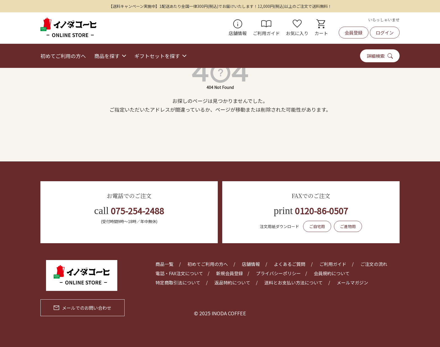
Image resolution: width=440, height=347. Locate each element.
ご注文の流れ (373, 264)
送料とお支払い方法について (293, 282)
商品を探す (107, 55)
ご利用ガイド (266, 28)
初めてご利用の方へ (63, 55)
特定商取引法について (177, 282)
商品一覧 (164, 264)
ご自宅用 (317, 226)
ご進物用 (348, 226)
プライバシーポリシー (278, 273)
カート (321, 28)
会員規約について (332, 273)
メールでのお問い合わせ (82, 307)
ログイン (385, 32)
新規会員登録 (229, 273)
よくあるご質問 (289, 264)
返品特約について (232, 282)
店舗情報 (238, 28)
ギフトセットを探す (157, 55)
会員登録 (354, 32)
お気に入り (297, 28)
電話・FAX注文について (179, 273)
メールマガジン (352, 282)
